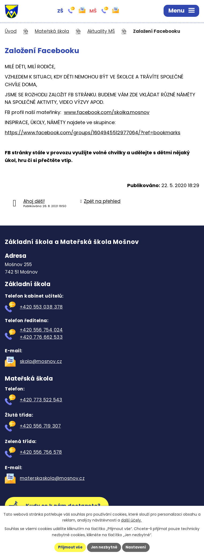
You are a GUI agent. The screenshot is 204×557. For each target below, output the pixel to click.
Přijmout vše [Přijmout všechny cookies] (68, 547)
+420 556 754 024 (41, 330)
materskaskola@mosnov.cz (52, 478)
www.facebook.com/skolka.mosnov (106, 112)
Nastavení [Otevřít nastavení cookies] (137, 547)
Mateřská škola (52, 31)
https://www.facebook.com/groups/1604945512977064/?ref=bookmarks (92, 132)
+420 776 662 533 (41, 337)
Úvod (11, 31)
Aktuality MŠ (101, 31)
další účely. (131, 520)
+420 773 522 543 (41, 400)
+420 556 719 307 (40, 426)
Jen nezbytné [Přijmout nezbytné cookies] (104, 547)
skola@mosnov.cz (41, 361)
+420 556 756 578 (41, 452)
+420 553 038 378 (41, 307)
